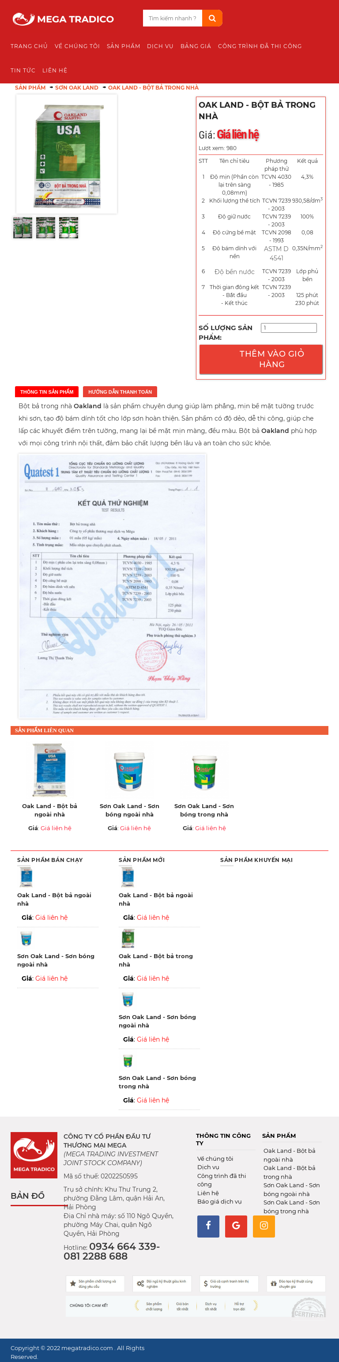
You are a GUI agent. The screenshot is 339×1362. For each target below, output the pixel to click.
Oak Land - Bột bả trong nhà (153, 87)
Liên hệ (208, 1192)
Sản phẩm (30, 87)
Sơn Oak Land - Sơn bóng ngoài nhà (129, 810)
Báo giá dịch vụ (219, 1201)
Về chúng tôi (215, 1158)
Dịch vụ (208, 1166)
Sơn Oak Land (76, 87)
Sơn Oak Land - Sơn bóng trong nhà (204, 810)
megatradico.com (87, 1347)
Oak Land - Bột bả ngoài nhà (49, 810)
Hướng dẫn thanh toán (120, 392)
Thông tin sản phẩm (46, 392)
